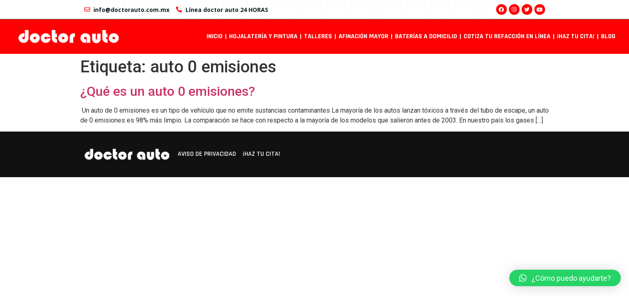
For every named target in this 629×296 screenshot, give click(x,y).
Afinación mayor (363, 36)
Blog (608, 36)
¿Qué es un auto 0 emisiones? (167, 91)
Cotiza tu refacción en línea (507, 36)
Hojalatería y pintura (263, 36)
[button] (565, 278)
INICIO (215, 36)
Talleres (318, 36)
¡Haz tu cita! (575, 36)
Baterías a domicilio (426, 36)
